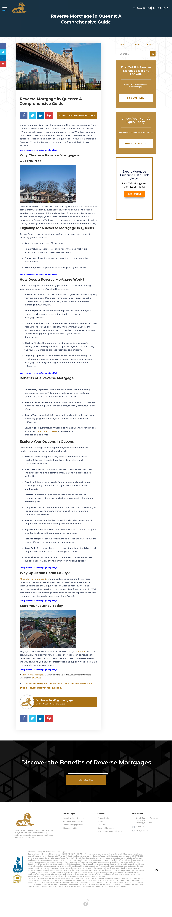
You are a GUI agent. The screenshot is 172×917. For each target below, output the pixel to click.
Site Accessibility (70, 828)
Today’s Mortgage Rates (73, 825)
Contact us (80, 651)
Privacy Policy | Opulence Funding (87, 858)
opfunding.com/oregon (128, 868)
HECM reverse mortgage (33, 675)
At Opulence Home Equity (33, 579)
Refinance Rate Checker (73, 821)
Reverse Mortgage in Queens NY (46, 688)
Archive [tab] (149, 45)
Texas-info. (102, 825)
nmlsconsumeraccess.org (96, 854)
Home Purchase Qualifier (73, 818)
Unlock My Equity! (135, 143)
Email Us (140, 827)
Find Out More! (135, 98)
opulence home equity (35, 684)
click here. (36, 678)
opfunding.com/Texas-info (44, 874)
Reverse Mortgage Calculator (110, 831)
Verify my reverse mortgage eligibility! (38, 600)
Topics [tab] (135, 45)
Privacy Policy (103, 818)
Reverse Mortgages (105, 828)
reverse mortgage (59, 684)
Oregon (100, 821)
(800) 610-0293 (155, 7)
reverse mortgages (47, 431)
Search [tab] (122, 45)
